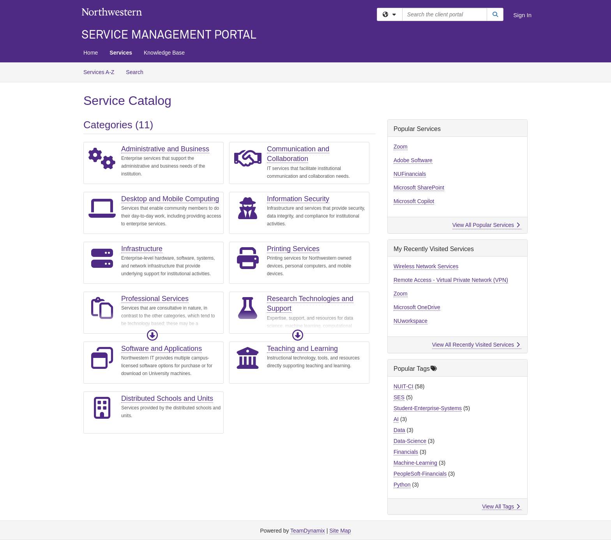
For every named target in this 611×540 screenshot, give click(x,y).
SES (399, 397)
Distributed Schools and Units (167, 398)
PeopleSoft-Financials (420, 474)
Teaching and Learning (302, 348)
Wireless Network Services (426, 266)
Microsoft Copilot (414, 201)
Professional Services (155, 299)
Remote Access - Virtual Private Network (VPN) (451, 280)
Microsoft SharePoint (419, 187)
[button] (152, 335)
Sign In (522, 15)
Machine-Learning (415, 463)
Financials (406, 452)
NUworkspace (410, 321)
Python (402, 485)
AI (396, 419)
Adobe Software (413, 160)
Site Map (340, 531)
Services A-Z (98, 72)
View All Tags (501, 506)
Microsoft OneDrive (417, 307)
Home (90, 53)
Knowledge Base (164, 53)
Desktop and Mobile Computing (170, 199)
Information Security (298, 199)
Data (399, 430)
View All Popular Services (486, 225)
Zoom (401, 146)
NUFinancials (410, 174)
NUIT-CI (403, 386)
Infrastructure (141, 249)
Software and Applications (161, 348)
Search (137, 71)
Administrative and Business (165, 149)
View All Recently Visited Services (476, 345)
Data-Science (410, 441)
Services (120, 53)
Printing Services (293, 249)
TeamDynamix (307, 531)
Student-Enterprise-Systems (428, 408)
